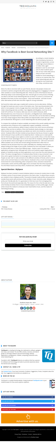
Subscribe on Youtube (28, 414)
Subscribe (28, 250)
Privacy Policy (18, 439)
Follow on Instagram (28, 410)
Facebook (7, 48)
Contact (30, 439)
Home (2, 48)
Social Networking (21, 48)
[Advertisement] (28, 269)
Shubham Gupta (35, 442)
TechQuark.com (37, 385)
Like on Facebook (28, 402)
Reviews (14, 48)
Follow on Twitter (28, 406)
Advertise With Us (37, 439)
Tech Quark (16, 434)
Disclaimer (24, 439)
